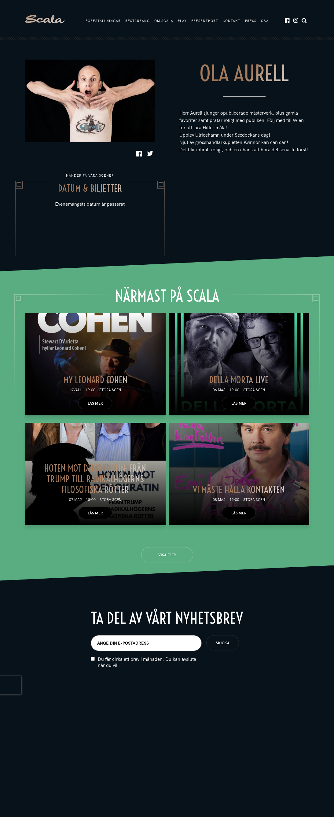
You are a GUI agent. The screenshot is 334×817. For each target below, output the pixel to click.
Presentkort (204, 20)
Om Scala (163, 20)
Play (182, 20)
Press (250, 20)
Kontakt (231, 20)
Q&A (265, 20)
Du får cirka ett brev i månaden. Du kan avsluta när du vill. (147, 662)
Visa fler (167, 554)
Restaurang (137, 20)
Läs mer (95, 403)
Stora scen (110, 389)
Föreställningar (103, 20)
